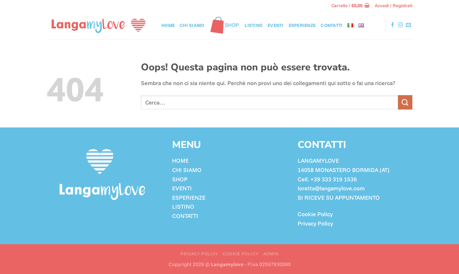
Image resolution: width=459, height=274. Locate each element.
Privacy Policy (315, 223)
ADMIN (271, 253)
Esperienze (302, 25)
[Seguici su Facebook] (392, 25)
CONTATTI (331, 25)
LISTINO (253, 25)
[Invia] (405, 102)
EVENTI (182, 188)
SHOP (180, 179)
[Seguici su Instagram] (400, 25)
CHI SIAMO (187, 169)
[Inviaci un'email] (408, 25)
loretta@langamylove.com (331, 188)
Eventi (276, 25)
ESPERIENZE (188, 197)
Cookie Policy (315, 214)
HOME (180, 160)
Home (168, 25)
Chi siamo (192, 25)
